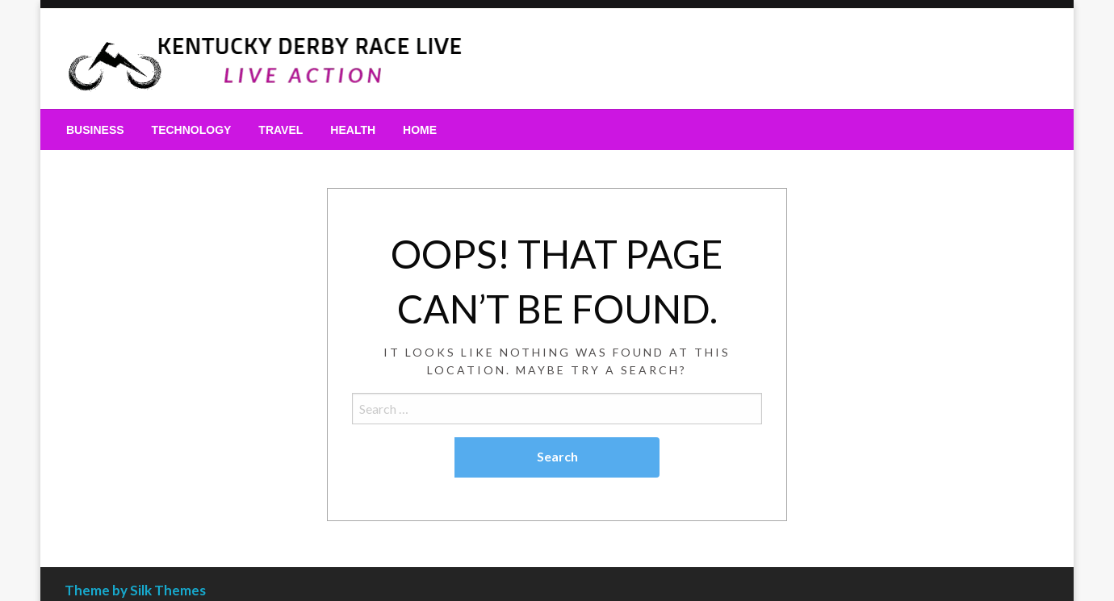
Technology (192, 129)
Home (420, 129)
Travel (280, 129)
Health (352, 129)
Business (95, 129)
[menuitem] (95, 130)
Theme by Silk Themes (135, 590)
